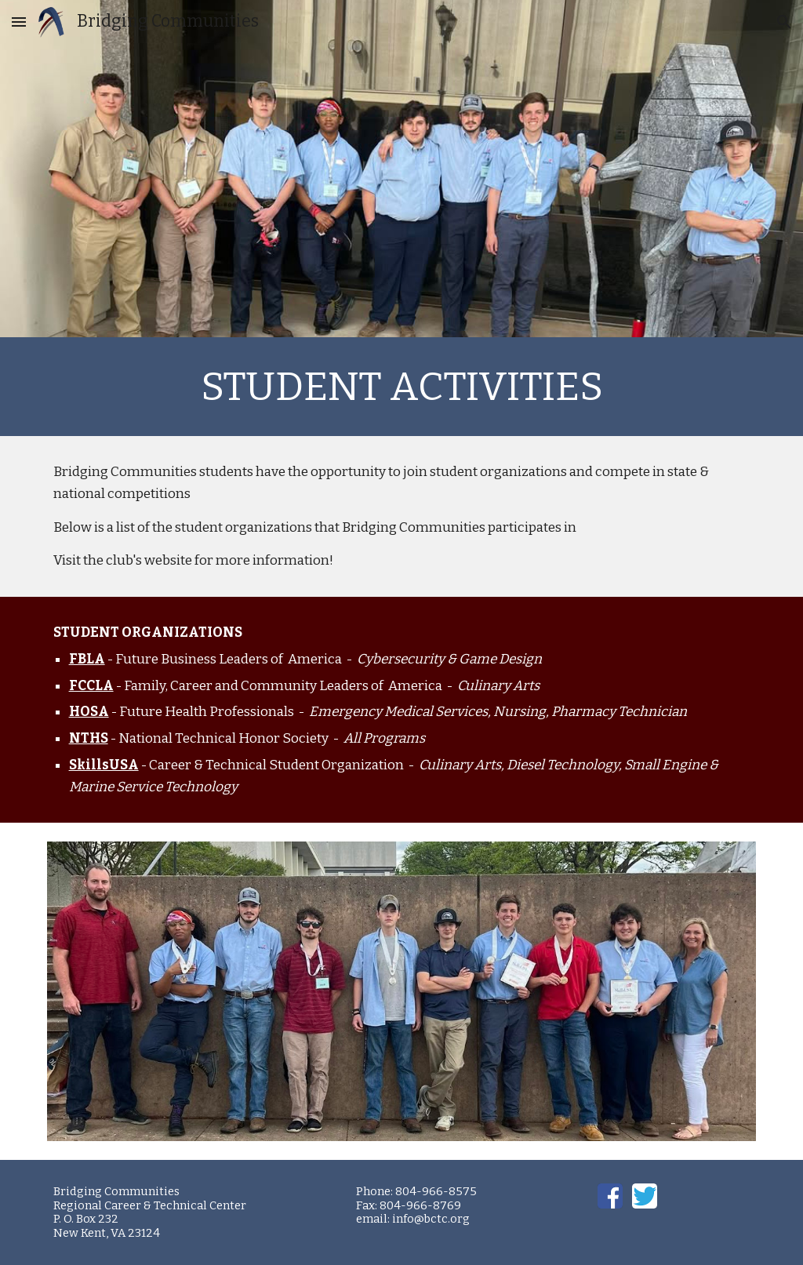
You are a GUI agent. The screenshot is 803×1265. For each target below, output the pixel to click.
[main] (402, 386)
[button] (19, 21)
